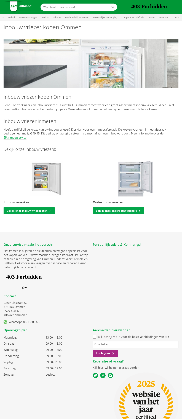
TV (2, 17)
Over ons (163, 17)
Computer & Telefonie (133, 17)
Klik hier (98, 368)
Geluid (11, 17)
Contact (177, 17)
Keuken (45, 17)
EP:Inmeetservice (15, 137)
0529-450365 (12, 311)
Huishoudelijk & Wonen (77, 17)
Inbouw (57, 17)
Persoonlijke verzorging (105, 17)
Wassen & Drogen (28, 17)
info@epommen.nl (16, 315)
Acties (152, 17)
